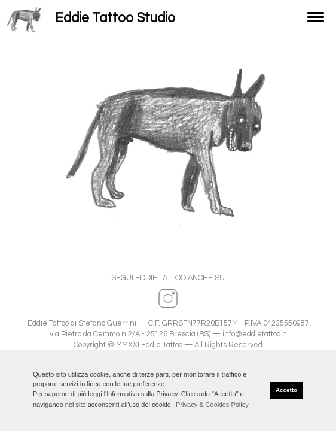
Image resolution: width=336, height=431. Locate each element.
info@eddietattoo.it (254, 334)
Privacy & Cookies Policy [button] (212, 404)
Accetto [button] (286, 390)
